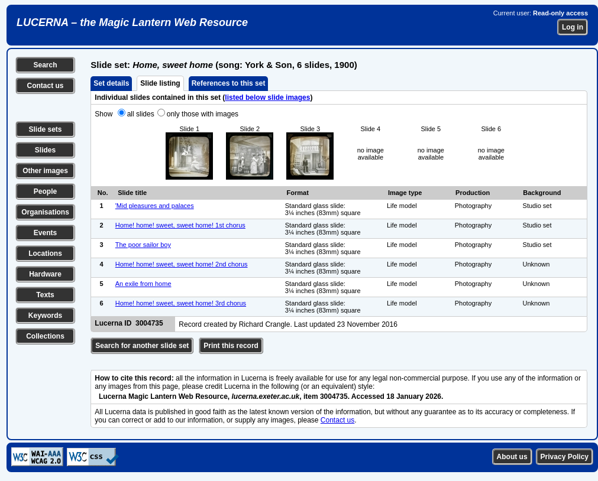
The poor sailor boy (143, 244)
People (45, 191)
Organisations (45, 212)
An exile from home (143, 283)
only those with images (202, 114)
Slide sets (45, 129)
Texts (45, 295)
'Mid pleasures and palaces (154, 205)
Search (45, 65)
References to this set (229, 83)
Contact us (45, 86)
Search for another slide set (142, 346)
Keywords (45, 315)
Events (45, 233)
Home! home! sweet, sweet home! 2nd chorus (181, 264)
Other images (45, 171)
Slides (45, 150)
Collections (45, 336)
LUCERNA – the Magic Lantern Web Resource (132, 22)
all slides (140, 114)
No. (103, 192)
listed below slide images (267, 97)
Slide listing (160, 83)
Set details (111, 83)
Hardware (45, 274)
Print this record (230, 346)
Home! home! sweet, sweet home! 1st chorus (180, 225)
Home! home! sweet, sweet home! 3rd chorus (180, 303)
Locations (45, 253)
